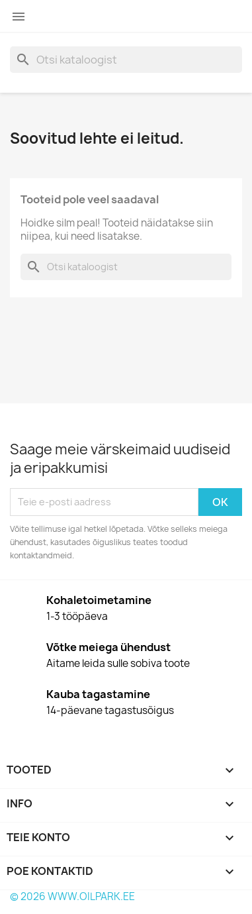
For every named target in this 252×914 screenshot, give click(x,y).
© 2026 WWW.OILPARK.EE (72, 896)
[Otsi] (126, 59)
